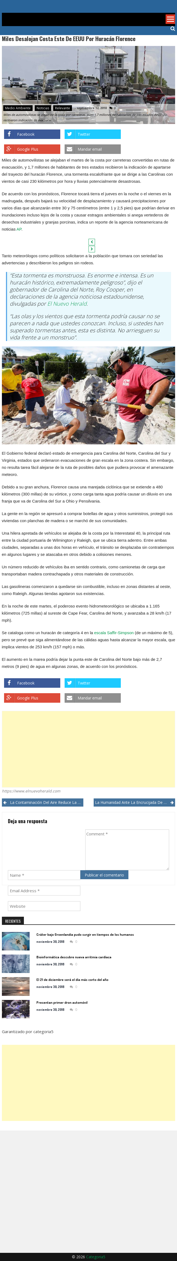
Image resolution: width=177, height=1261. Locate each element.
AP (19, 229)
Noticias (43, 108)
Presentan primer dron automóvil (61, 1002)
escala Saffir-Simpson (114, 632)
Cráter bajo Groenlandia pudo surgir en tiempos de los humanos (85, 934)
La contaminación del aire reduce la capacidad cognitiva (47, 802)
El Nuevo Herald (67, 303)
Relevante (62, 108)
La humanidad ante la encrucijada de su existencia (135, 802)
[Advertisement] (88, 749)
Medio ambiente (18, 108)
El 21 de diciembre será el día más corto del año (72, 979)
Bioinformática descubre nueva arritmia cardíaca (73, 957)
